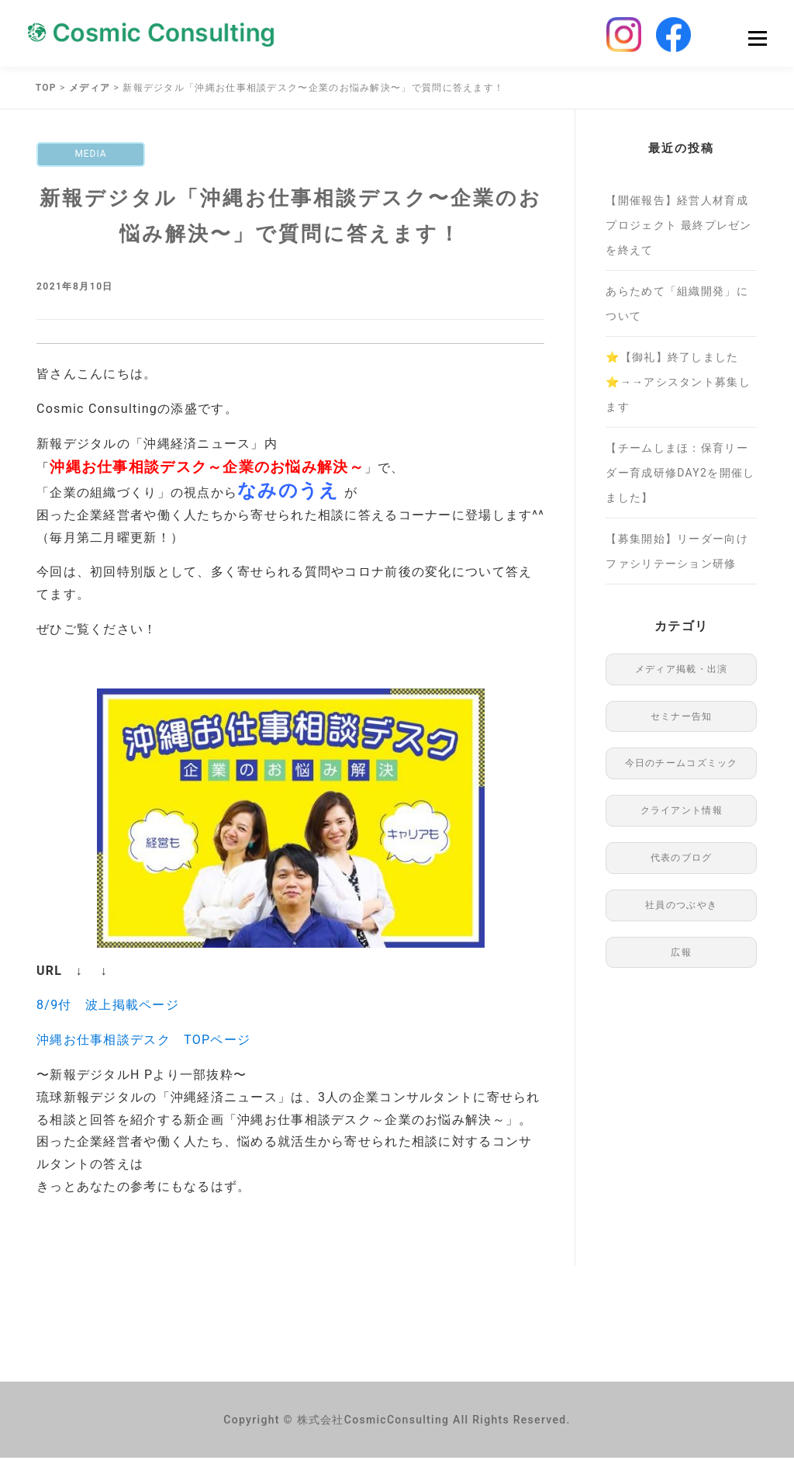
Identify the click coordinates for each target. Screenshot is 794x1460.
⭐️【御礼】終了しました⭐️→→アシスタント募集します (678, 384)
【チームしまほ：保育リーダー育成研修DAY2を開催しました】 (680, 475)
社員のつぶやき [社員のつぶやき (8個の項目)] (681, 907)
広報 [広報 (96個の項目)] (681, 954)
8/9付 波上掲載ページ (107, 1007)
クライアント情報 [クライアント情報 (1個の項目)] (681, 812)
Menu (757, 40)
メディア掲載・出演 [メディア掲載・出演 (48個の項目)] (681, 671)
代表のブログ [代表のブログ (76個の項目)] (682, 860)
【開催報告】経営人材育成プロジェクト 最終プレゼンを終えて (678, 227)
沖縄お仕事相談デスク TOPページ (143, 1042)
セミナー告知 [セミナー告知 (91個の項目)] (682, 718)
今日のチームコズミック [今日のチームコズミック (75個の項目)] (681, 765)
